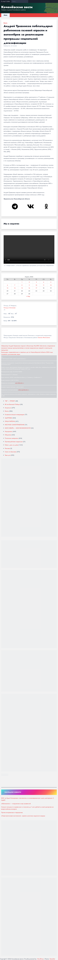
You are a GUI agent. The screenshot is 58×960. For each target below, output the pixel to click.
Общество (8, 435)
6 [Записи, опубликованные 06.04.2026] (7, 285)
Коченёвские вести (17, 7)
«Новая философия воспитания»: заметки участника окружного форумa (23, 816)
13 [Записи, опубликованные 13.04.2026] (7, 288)
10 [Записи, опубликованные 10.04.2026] (36, 285)
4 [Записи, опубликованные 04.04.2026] (43, 282)
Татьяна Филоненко (44, 337)
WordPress (40, 959)
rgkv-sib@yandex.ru (19, 383)
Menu (5, 15)
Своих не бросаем (10, 452)
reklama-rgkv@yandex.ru (23, 390)
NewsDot (52, 959)
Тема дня (7, 455)
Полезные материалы (11, 438)
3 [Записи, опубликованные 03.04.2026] (36, 282)
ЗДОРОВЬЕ (8, 418)
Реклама (7, 448)
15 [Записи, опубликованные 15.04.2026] (22, 288)
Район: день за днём (11, 445)
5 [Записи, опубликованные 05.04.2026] (50, 282)
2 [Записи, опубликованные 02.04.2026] (29, 282)
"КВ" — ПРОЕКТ (10, 401)
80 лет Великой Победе (12, 404)
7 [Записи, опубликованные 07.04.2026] (14, 285)
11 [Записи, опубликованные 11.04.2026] (43, 285)
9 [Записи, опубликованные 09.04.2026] (29, 285)
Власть (5, 23)
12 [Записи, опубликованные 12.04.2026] (51, 285)
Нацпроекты (8, 431)
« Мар (28, 296)
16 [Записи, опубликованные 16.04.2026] (29, 288)
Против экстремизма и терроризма (12, 812)
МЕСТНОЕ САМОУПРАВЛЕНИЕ (15, 425)
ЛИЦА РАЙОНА (10, 421)
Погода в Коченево (10, 308)
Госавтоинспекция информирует (14, 415)
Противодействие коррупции (14, 442)
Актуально (8, 408)
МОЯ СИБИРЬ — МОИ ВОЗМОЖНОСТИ (18, 428)
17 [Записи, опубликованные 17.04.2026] (36, 288)
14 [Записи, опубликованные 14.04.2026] (14, 288)
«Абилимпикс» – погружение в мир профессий (16, 804)
